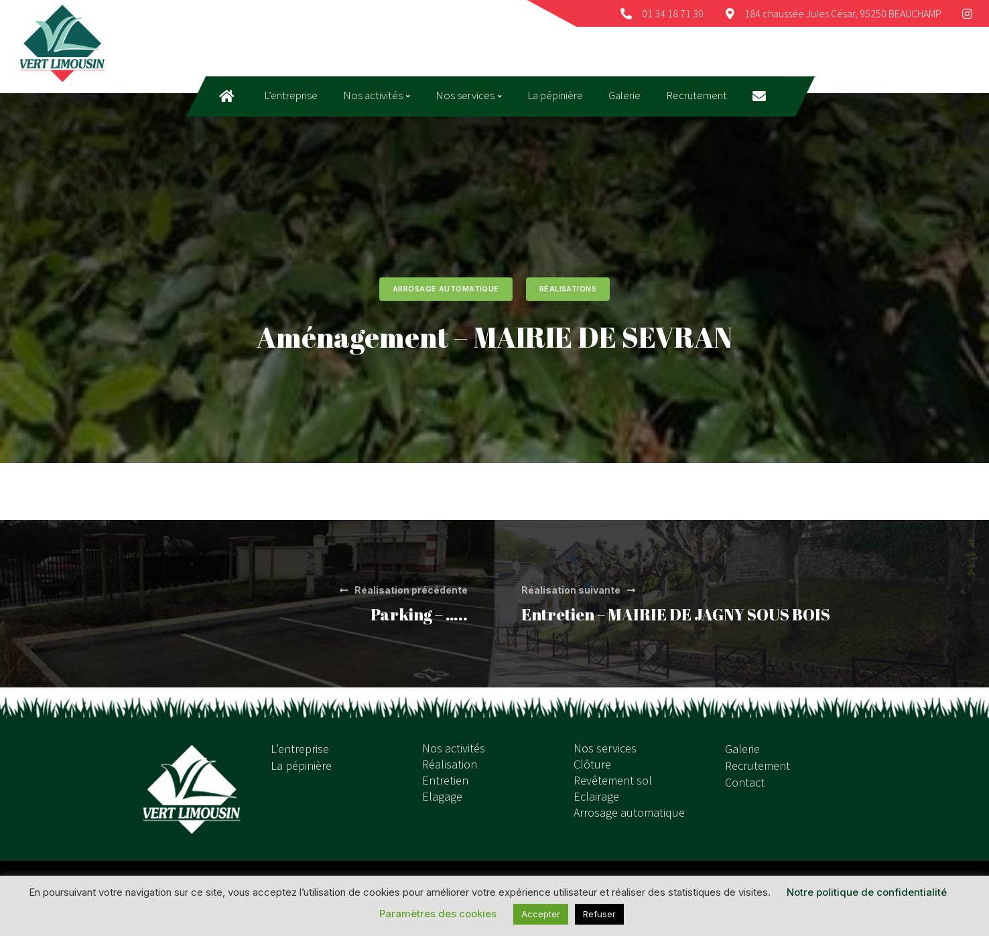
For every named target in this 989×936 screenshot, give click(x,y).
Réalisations (567, 288)
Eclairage (596, 796)
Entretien (445, 780)
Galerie (742, 748)
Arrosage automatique (446, 288)
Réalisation (449, 764)
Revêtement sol (613, 780)
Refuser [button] (599, 914)
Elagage (442, 796)
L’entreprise (300, 748)
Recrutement (757, 765)
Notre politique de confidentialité (867, 892)
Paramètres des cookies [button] (438, 913)
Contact (745, 782)
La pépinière (301, 765)
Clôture (592, 764)
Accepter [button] (540, 914)
